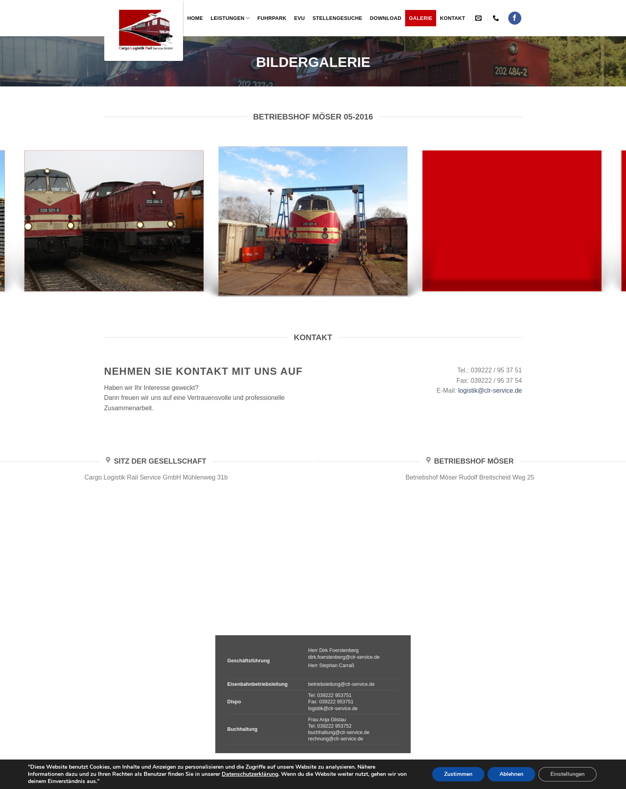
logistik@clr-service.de (490, 390)
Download (386, 18)
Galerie (421, 18)
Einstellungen (567, 774)
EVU (299, 18)
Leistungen (230, 18)
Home (195, 18)
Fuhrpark (272, 18)
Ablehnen (511, 774)
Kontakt (452, 18)
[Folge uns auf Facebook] (514, 18)
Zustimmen (458, 774)
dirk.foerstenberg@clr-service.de (343, 657)
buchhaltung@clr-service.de (338, 732)
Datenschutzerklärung (250, 774)
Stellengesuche (337, 18)
